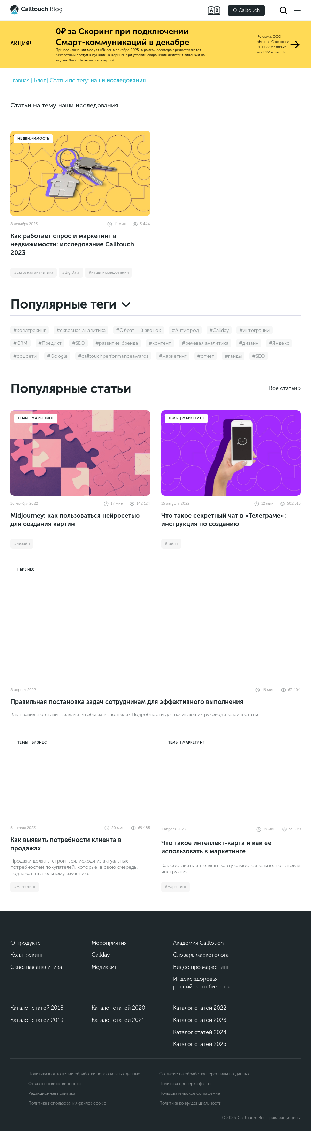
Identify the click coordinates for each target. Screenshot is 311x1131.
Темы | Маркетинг (35, 418)
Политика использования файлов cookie (67, 1103)
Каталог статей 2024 (200, 1032)
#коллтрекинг (29, 330)
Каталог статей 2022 (199, 1007)
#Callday (219, 330)
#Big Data (71, 272)
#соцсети (25, 356)
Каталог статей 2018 (37, 1007)
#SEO (78, 343)
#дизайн (248, 343)
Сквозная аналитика (36, 967)
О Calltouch (246, 10)
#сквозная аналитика (33, 272)
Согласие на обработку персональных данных (204, 1073)
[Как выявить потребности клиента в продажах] (80, 777)
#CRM (20, 343)
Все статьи (283, 388)
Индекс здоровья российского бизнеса (201, 983)
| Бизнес (25, 570)
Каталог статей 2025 (199, 1044)
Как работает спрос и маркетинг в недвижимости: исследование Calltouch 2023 (72, 244)
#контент (160, 343)
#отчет (205, 356)
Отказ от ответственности (54, 1083)
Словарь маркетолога (201, 954)
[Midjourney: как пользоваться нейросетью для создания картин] (80, 453)
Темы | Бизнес (32, 743)
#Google (57, 356)
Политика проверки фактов (185, 1083)
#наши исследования (108, 272)
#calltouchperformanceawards (113, 356)
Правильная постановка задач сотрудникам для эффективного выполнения (126, 702)
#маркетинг (173, 356)
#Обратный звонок (138, 330)
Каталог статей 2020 (118, 1007)
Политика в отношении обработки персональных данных (84, 1073)
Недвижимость (33, 139)
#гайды (233, 356)
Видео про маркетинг (201, 967)
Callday (101, 954)
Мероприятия (109, 943)
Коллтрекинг (26, 954)
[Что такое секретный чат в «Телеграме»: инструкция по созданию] (231, 453)
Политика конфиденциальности (190, 1103)
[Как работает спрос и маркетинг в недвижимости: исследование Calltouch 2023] (80, 173)
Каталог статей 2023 (199, 1020)
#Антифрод (185, 330)
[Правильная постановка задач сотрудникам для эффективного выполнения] (155, 622)
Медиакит (104, 967)
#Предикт (50, 343)
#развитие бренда (116, 343)
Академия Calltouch (198, 943)
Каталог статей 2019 (36, 1020)
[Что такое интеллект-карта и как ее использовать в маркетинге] (231, 777)
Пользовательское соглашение (189, 1093)
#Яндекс (279, 343)
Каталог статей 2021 (118, 1020)
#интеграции (254, 330)
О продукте (25, 943)
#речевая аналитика (205, 343)
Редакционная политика (51, 1093)
